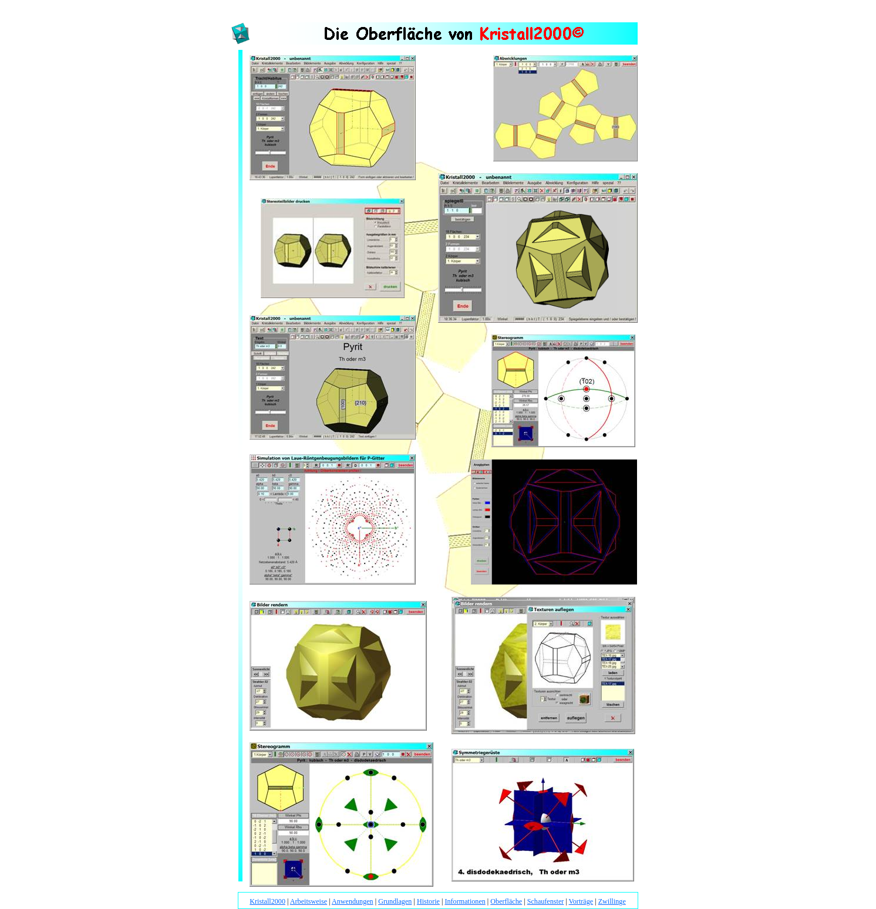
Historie (428, 901)
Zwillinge (612, 901)
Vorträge (581, 901)
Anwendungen (352, 901)
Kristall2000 (267, 901)
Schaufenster (545, 901)
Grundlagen (395, 901)
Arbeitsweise (308, 901)
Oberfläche (506, 901)
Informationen (464, 901)
